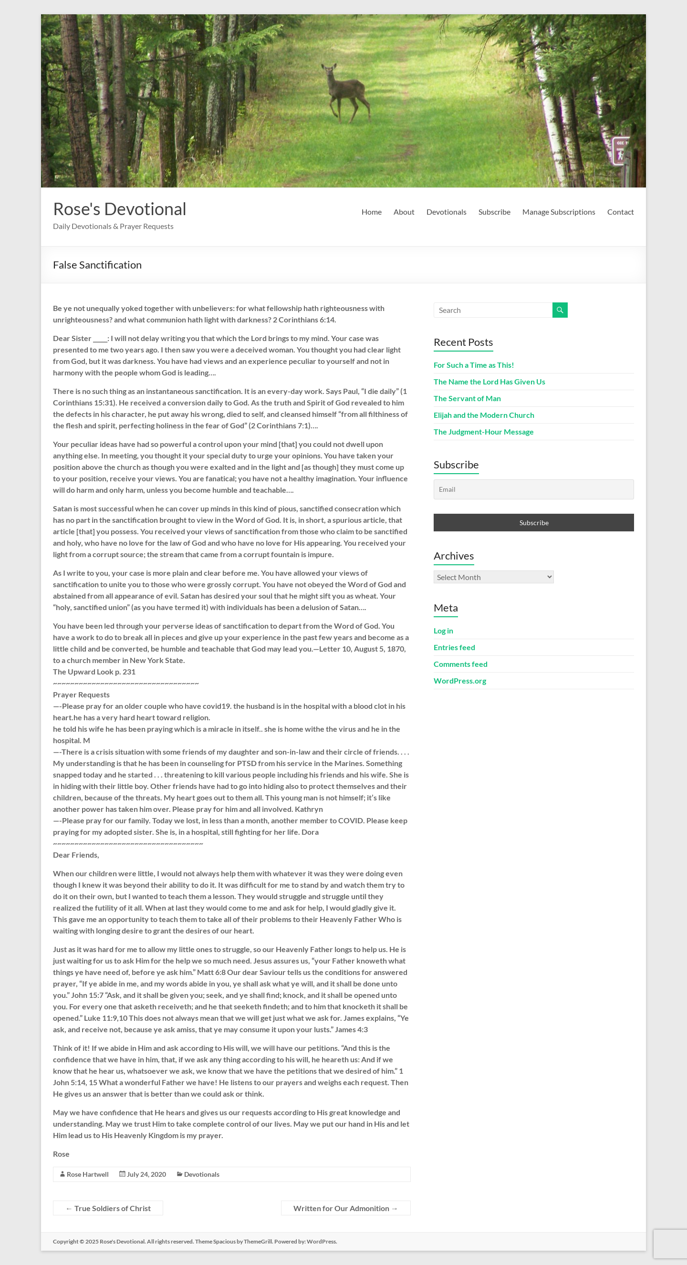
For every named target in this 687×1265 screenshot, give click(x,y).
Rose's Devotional (120, 208)
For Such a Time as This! (474, 364)
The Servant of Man (467, 398)
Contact (620, 211)
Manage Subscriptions (558, 211)
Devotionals (447, 211)
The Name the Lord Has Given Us (489, 381)
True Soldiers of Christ (108, 1208)
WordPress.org (460, 680)
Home (372, 211)
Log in (443, 630)
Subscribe (494, 211)
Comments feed (461, 663)
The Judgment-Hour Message (484, 431)
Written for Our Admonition (345, 1208)
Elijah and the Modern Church (484, 414)
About (404, 211)
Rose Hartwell (88, 1174)
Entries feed (454, 647)
